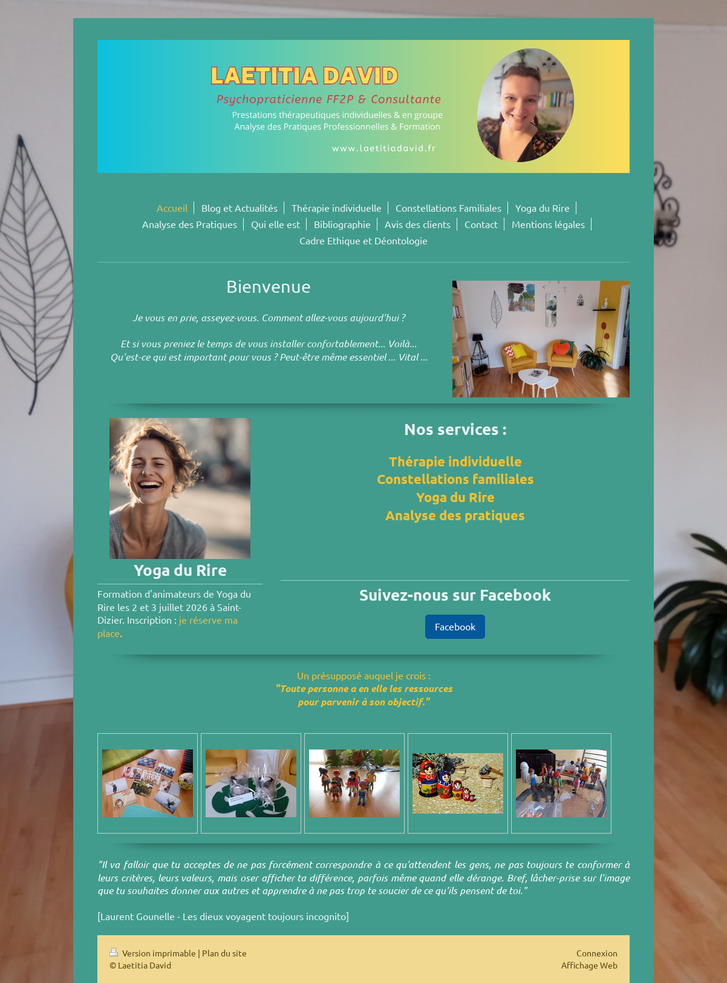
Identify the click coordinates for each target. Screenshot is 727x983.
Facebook (455, 626)
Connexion (597, 952)
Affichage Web (589, 964)
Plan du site (224, 952)
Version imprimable (153, 952)
